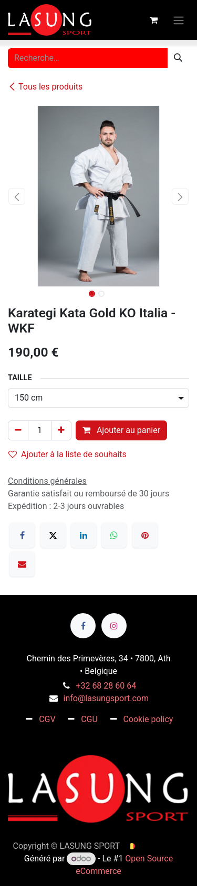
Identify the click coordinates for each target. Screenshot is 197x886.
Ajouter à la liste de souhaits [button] (67, 454)
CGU (89, 719)
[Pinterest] (145, 535)
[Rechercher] (178, 58)
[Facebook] (22, 535)
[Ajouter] (61, 430)
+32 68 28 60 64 (106, 686)
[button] (17, 196)
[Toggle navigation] (178, 19)
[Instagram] (114, 625)
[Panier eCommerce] (153, 19)
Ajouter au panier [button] (121, 430)
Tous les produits (45, 87)
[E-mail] (22, 564)
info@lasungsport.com (106, 698)
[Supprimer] (18, 430)
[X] (53, 535)
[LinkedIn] (83, 535)
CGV (47, 719)
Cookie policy (148, 719)
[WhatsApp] (114, 535)
